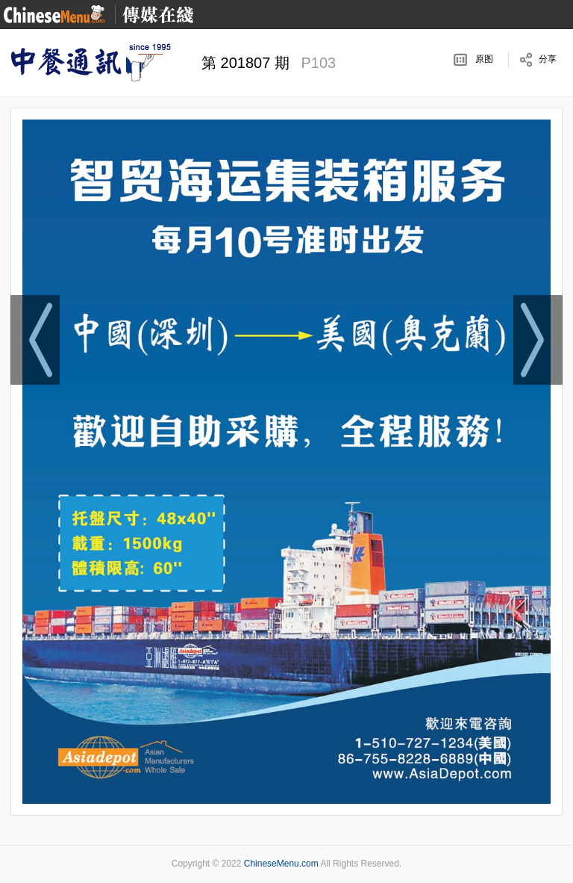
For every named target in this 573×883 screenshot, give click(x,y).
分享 (548, 59)
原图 (484, 59)
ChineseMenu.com (281, 863)
